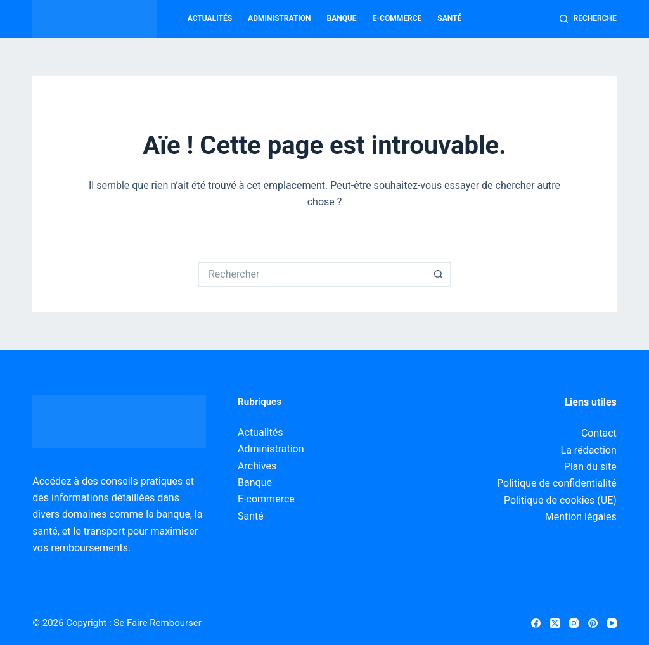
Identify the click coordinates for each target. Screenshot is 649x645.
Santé (449, 18)
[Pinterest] (593, 623)
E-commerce (397, 18)
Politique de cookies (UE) (560, 500)
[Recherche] (588, 19)
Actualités (210, 18)
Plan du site (590, 467)
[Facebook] (536, 623)
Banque (342, 18)
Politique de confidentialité (557, 483)
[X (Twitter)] (555, 623)
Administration (279, 18)
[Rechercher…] (312, 274)
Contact (599, 433)
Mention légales (581, 517)
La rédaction (589, 450)
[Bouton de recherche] (438, 274)
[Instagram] (574, 623)
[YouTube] (612, 623)
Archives (257, 466)
